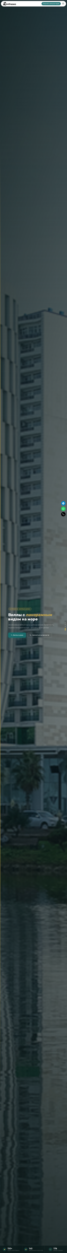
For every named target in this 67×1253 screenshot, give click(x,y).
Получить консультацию (51, 4)
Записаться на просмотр (39, 635)
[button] (65, 624)
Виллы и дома (17, 635)
